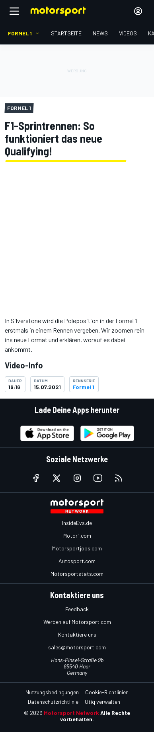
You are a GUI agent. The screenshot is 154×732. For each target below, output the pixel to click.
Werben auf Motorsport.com (77, 621)
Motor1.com (77, 535)
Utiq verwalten (102, 701)
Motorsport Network (71, 712)
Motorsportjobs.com (77, 548)
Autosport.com (77, 561)
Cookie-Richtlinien (107, 692)
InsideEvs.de (77, 522)
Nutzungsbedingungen (52, 692)
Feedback (77, 609)
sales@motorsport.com (77, 647)
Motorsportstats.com (77, 573)
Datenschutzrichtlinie (53, 701)
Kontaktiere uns (77, 634)
